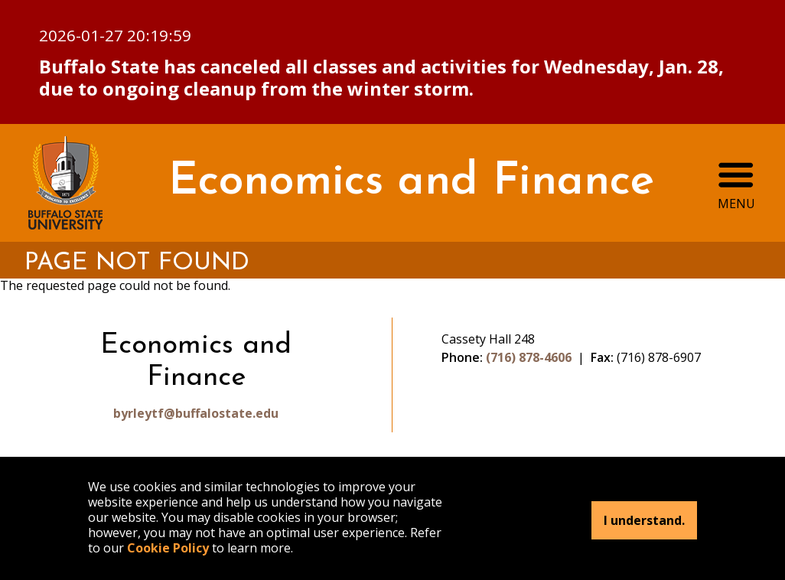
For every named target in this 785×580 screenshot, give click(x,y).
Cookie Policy (168, 547)
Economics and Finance (411, 182)
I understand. (644, 520)
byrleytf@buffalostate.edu (195, 413)
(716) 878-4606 (529, 357)
